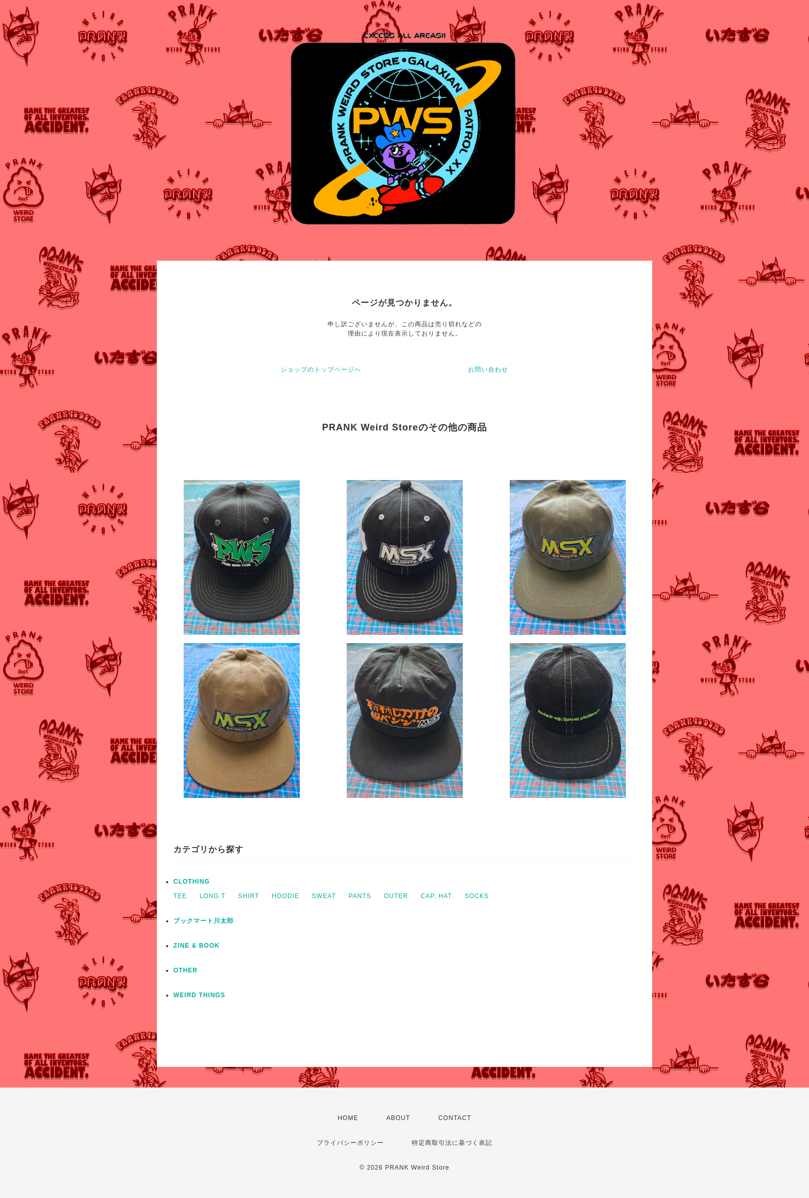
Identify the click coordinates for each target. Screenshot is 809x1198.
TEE (180, 896)
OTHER (185, 970)
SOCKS (477, 896)
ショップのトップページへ (321, 369)
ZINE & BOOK (196, 945)
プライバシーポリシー (350, 1142)
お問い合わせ (488, 369)
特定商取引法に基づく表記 (452, 1142)
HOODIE (285, 896)
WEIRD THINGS (199, 995)
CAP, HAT (436, 896)
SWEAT (324, 896)
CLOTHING (191, 881)
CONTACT (454, 1118)
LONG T (212, 896)
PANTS (359, 896)
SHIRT (249, 896)
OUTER (396, 896)
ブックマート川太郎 (203, 920)
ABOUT (398, 1118)
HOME (347, 1118)
